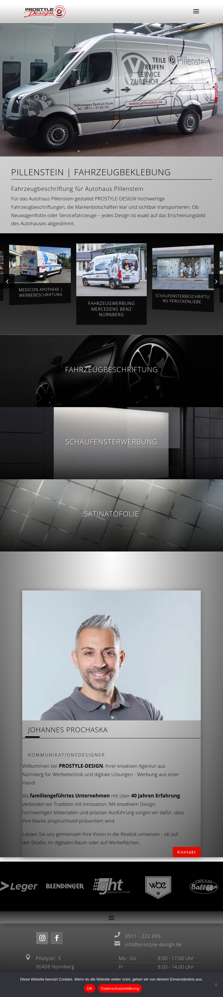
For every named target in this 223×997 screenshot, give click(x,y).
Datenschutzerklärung (120, 988)
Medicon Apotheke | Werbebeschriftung (41, 292)
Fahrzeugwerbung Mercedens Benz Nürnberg (111, 308)
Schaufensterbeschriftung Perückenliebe (182, 299)
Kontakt (186, 851)
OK (89, 988)
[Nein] (216, 984)
